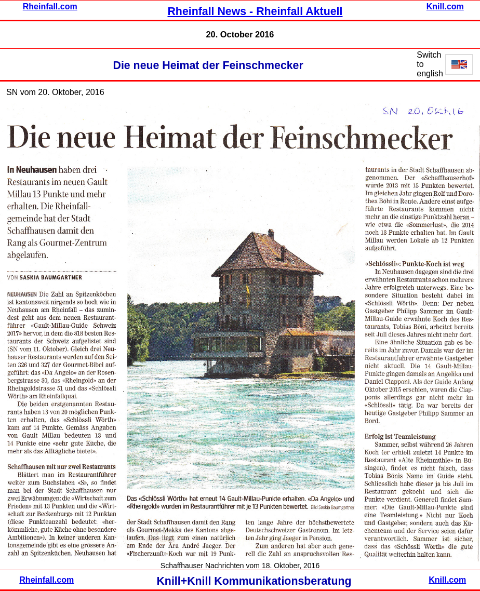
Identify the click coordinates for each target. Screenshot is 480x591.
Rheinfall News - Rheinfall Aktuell (254, 11)
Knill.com (445, 6)
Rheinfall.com (50, 6)
